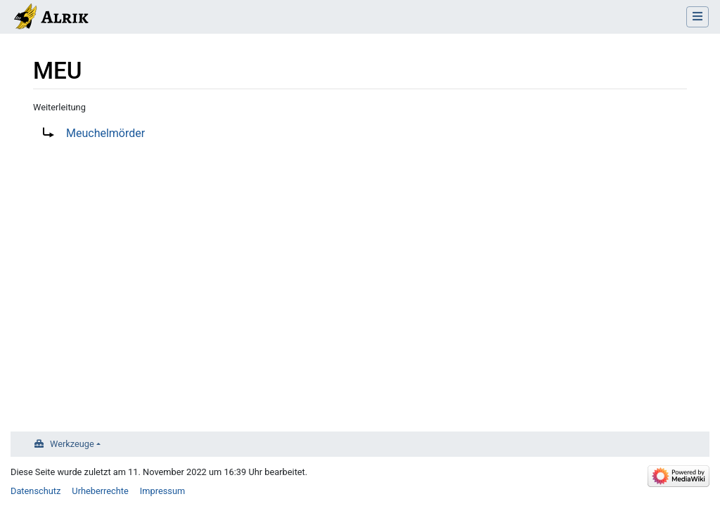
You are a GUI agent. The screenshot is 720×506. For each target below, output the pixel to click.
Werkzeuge (72, 444)
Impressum (162, 491)
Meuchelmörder (105, 133)
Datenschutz (35, 491)
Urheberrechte (100, 491)
